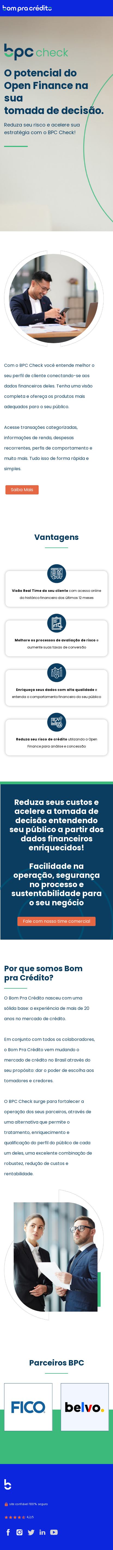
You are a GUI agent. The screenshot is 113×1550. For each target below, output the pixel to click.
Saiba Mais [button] (22, 490)
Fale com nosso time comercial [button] (56, 921)
